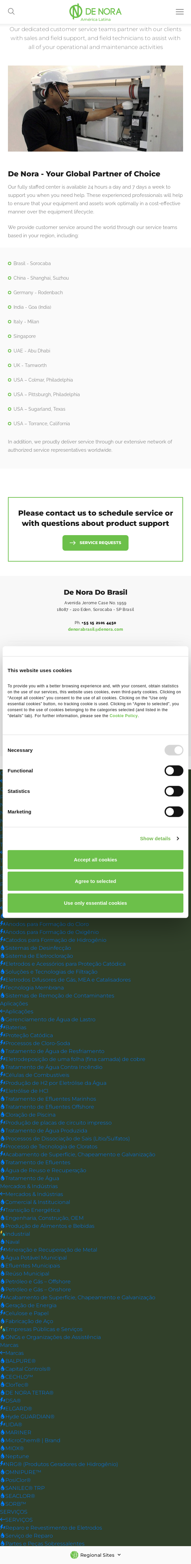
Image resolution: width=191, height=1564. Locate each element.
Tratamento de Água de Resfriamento (52, 1051)
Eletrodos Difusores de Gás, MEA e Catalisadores (65, 980)
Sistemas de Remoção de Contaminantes (57, 996)
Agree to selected (95, 881)
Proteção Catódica (26, 1036)
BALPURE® (18, 1361)
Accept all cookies (95, 859)
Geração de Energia (28, 1306)
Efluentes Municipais (30, 1266)
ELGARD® (16, 1409)
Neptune (14, 1456)
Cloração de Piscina (28, 1115)
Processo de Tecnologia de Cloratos (48, 1147)
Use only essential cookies (95, 902)
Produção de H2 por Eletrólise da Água (53, 1083)
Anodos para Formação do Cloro (44, 924)
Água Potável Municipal (33, 1258)
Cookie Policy (124, 715)
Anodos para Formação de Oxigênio (49, 932)
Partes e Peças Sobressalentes (42, 1544)
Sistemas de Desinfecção (35, 948)
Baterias (13, 1028)
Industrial (15, 1234)
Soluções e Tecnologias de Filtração (48, 972)
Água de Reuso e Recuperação (43, 1171)
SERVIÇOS (13, 1512)
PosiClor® (15, 1480)
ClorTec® (14, 1385)
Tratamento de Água (29, 1178)
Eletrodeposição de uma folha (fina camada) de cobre (72, 1059)
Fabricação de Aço (26, 1321)
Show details (155, 838)
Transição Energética (30, 1210)
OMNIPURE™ (20, 1472)
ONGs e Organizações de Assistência (50, 1337)
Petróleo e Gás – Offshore (35, 1282)
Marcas (9, 1345)
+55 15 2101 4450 (99, 623)
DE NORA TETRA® (27, 1393)
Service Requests (100, 542)
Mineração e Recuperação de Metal (48, 1250)
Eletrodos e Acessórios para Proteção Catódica (63, 964)
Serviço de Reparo (26, 1536)
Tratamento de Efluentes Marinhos (48, 1099)
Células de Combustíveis (34, 1075)
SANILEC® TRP (22, 1488)
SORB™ (13, 1504)
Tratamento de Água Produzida (43, 1131)
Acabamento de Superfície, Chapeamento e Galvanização (77, 1155)
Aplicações (14, 1004)
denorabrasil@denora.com (95, 629)
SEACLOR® (17, 1496)
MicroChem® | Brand (30, 1441)
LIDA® (11, 1425)
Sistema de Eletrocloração (36, 956)
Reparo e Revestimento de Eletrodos (51, 1528)
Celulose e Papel (24, 1314)
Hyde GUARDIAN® (27, 1417)
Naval (9, 1242)
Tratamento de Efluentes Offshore (47, 1107)
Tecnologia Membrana (32, 988)
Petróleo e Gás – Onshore (35, 1290)
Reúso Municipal (24, 1274)
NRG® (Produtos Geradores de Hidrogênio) (59, 1464)
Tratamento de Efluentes (35, 1163)
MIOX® (12, 1449)
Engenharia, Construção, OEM (42, 1218)
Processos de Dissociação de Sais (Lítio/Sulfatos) (65, 1139)
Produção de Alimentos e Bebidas (47, 1226)
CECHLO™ (16, 1377)
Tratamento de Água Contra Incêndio (51, 1067)
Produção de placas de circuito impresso (56, 1123)
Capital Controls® (25, 1369)
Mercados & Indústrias (29, 1186)
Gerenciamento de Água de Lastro (48, 1020)
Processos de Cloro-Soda (35, 1043)
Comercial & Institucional (35, 1202)
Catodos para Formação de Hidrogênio (53, 940)
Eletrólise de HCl (24, 1091)
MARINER (15, 1433)
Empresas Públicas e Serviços (41, 1329)
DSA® (10, 1401)
